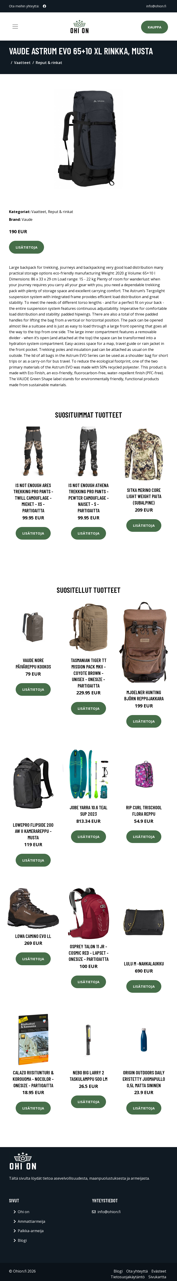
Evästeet (158, 1271)
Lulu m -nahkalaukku (144, 963)
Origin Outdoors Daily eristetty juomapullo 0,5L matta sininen (144, 1079)
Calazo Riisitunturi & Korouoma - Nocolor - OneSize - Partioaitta (33, 1079)
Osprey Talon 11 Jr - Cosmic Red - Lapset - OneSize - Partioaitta (89, 952)
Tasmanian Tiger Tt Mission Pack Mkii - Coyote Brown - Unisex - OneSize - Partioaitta (88, 672)
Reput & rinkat (49, 62)
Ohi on (23, 1211)
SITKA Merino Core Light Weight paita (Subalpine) (144, 496)
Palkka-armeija (31, 1230)
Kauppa (154, 27)
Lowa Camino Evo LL (33, 936)
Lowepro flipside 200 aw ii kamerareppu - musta (33, 831)
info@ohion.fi (156, 6)
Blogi (22, 1240)
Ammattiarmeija (31, 1221)
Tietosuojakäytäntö (128, 1276)
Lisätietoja (26, 247)
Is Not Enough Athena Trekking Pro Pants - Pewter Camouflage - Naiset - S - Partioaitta (88, 497)
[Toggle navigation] (15, 26)
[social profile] (44, 6)
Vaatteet (22, 62)
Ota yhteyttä (137, 1271)
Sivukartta (157, 1276)
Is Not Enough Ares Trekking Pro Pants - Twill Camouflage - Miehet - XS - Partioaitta (33, 497)
